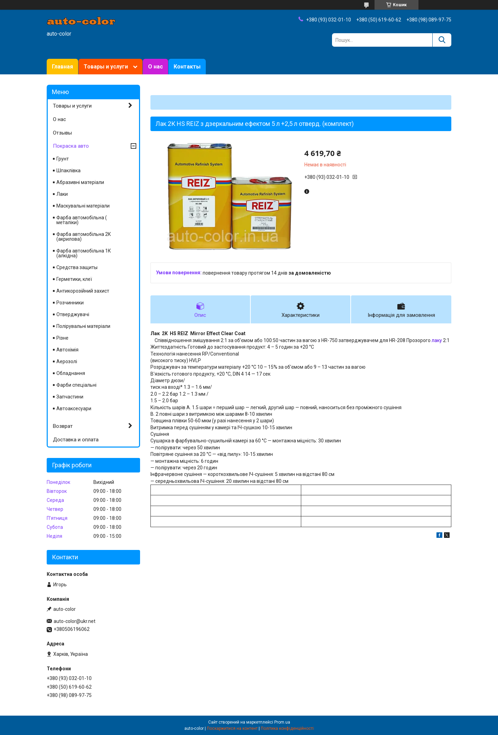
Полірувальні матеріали (83, 326)
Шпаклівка (68, 170)
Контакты (187, 66)
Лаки (62, 194)
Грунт (62, 159)
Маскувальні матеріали (83, 206)
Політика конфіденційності (287, 728)
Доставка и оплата (76, 440)
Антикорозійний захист (82, 291)
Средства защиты (77, 267)
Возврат (63, 426)
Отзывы (62, 133)
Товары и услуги (106, 66)
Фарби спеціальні (76, 385)
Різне (62, 338)
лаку (437, 340)
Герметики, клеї (74, 279)
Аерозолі (66, 361)
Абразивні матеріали (80, 182)
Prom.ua (282, 722)
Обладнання (70, 373)
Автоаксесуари (73, 408)
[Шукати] (441, 40)
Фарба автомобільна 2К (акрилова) (83, 236)
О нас (155, 66)
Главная (62, 66)
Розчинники (70, 302)
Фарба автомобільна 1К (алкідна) (83, 253)
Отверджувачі (72, 314)
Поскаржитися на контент (232, 728)
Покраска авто (71, 146)
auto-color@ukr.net (74, 621)
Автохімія (67, 349)
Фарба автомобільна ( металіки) (81, 220)
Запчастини (69, 396)
